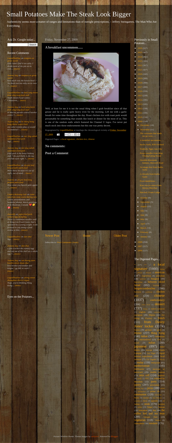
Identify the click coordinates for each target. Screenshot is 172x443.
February (144, 232)
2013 (140, 104)
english (142, 312)
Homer (138, 333)
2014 (140, 100)
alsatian (148, 273)
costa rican (146, 304)
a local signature (67, 139)
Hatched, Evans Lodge (150, 192)
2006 (140, 250)
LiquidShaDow (14, 58)
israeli (136, 343)
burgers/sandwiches (144, 288)
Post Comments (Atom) (67, 242)
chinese (91, 139)
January (144, 236)
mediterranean (142, 365)
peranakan (154, 385)
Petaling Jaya (139, 388)
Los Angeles (151, 359)
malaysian (155, 362)
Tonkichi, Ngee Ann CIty (151, 149)
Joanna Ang (12, 75)
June (142, 215)
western (153, 423)
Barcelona (138, 282)
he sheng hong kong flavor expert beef (20, 122)
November (145, 129)
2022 (140, 65)
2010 (140, 117)
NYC (147, 378)
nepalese (161, 375)
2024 (140, 57)
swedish (161, 404)
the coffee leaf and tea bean (149, 412)
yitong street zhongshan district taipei (21, 278)
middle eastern (157, 372)
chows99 (11, 214)
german (148, 330)
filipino (152, 315)
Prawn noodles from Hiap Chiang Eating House (151, 154)
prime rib (155, 391)
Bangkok (155, 278)
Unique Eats (150, 417)
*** (145, 265)
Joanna (10, 179)
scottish (137, 401)
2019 (140, 78)
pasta (153, 381)
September (145, 202)
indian (144, 336)
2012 (140, 108)
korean (149, 350)
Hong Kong (158, 333)
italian (152, 342)
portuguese (141, 391)
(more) (16, 69)
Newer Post (52, 235)
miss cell (144, 375)
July (142, 210)
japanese (140, 346)
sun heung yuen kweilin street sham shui (21, 261)
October (144, 198)
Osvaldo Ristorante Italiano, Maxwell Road (151, 161)
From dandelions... (148, 181)
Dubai (145, 309)
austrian (142, 279)
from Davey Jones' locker (149, 324)
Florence (148, 318)
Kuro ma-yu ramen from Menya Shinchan (151, 186)
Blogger (114, 436)
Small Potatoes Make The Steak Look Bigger (69, 14)
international (145, 339)
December (145, 125)
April (143, 223)
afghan (162, 269)
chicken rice (81, 139)
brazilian (156, 285)
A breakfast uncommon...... (152, 140)
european (138, 315)
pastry (137, 384)
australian (160, 276)
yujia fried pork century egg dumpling (19, 215)
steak (147, 404)
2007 (140, 246)
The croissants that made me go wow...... (151, 134)
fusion (137, 330)
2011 (140, 113)
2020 (140, 74)
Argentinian (146, 276)
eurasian (157, 312)
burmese (137, 292)
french (161, 318)
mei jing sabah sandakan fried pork (22, 137)
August (143, 206)
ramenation (140, 394)
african (139, 273)
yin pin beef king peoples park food (20, 166)
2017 (140, 87)
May (142, 219)
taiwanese (143, 410)
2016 (140, 91)
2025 (140, 52)
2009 (140, 121)
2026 (140, 48)
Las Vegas (151, 353)
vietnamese (139, 423)
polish (162, 388)
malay (140, 362)
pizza (150, 388)
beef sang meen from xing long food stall (22, 93)
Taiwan (161, 407)
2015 (140, 95)
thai (154, 410)
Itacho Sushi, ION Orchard (152, 144)
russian (146, 398)
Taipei (150, 407)
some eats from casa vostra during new (22, 195)
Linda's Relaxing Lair (17, 194)
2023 (140, 61)
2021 (140, 70)
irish (159, 339)
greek (159, 330)
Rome (136, 398)
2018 (140, 82)
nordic (139, 378)
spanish (154, 401)
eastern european (158, 309)
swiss (140, 407)
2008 (140, 242)
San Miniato (157, 398)
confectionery (157, 300)
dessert (160, 304)
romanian (158, 395)
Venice (158, 420)
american (160, 272)
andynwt (95, 436)
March (143, 228)
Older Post (120, 235)
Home (86, 235)
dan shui (27, 236)
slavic (145, 401)
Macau (162, 359)
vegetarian (139, 420)
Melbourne (139, 369)
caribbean (148, 292)
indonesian (160, 336)
